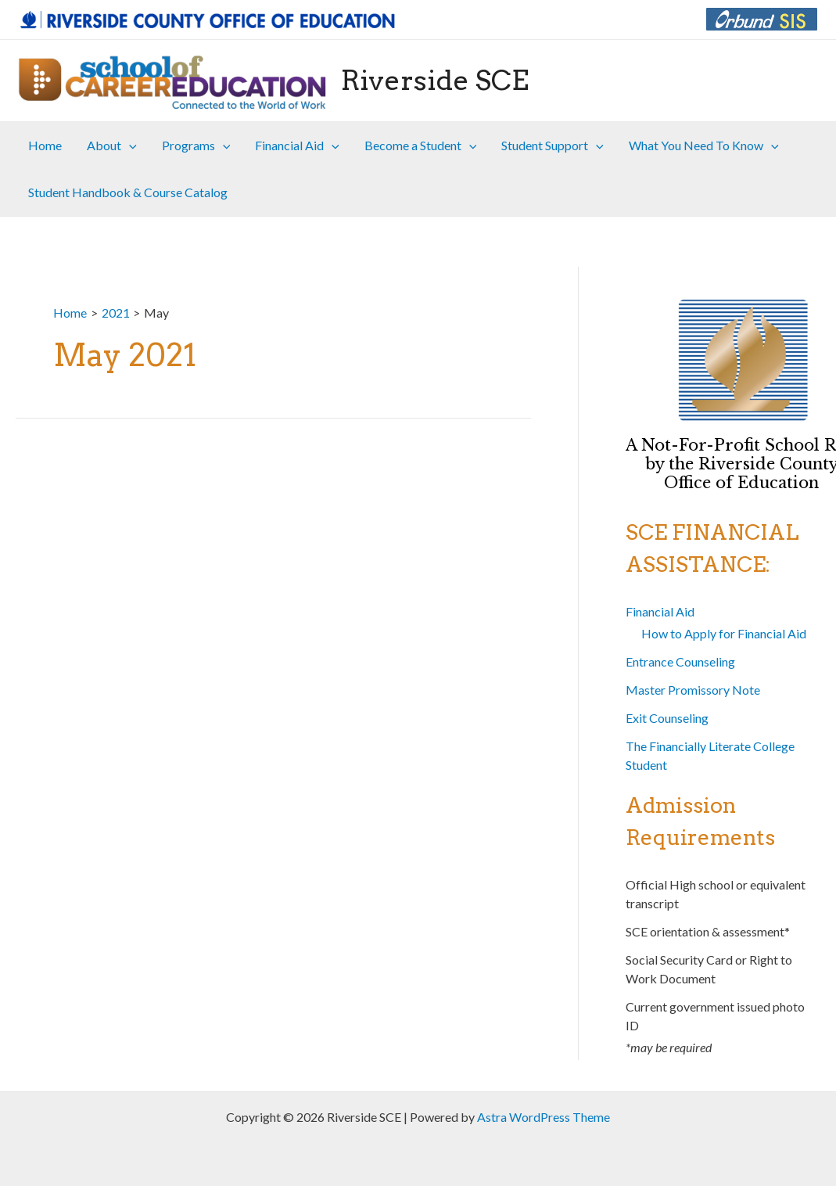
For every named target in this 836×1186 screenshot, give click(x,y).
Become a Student (420, 145)
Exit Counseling (667, 717)
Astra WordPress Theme (543, 1116)
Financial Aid (297, 145)
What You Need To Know (704, 145)
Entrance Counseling (680, 661)
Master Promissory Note (693, 689)
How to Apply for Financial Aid (723, 633)
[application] (129, 145)
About (112, 145)
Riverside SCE (435, 80)
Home (45, 145)
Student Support (552, 145)
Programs (196, 145)
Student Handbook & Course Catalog (128, 192)
